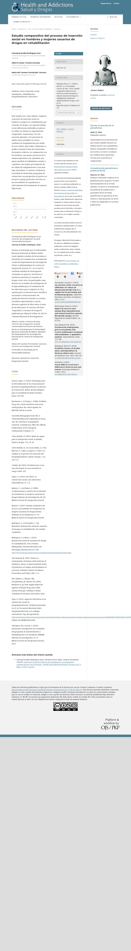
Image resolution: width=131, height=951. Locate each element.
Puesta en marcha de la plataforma (102, 126)
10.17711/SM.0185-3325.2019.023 (68, 342)
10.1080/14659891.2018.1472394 (67, 358)
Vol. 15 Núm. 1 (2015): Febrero (40, 29)
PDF (59, 54)
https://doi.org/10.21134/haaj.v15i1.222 (31, 84)
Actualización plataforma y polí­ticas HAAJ (104, 169)
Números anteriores (40, 17)
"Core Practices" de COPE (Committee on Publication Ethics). (66, 264)
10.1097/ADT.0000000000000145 (68, 302)
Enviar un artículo (101, 108)
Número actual (19, 17)
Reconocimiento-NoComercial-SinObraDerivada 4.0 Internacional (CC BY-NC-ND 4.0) (47, 690)
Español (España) (97, 38)
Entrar (116, 3)
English (93, 34)
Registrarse (106, 3)
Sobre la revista (21, 22)
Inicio (14, 29)
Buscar (113, 17)
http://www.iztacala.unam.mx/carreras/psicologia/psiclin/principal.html (41, 552)
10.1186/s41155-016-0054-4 (66, 374)
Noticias (58, 17)
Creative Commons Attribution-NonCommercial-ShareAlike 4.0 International (68, 193)
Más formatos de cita (66, 112)
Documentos (72, 17)
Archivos (22, 29)
